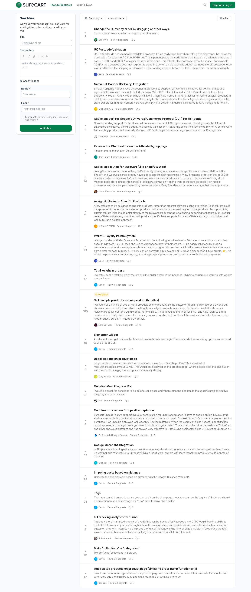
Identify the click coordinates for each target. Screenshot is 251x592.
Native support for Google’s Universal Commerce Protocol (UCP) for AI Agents (147, 118)
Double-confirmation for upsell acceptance (124, 410)
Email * (25, 102)
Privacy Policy (45, 117)
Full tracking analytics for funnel (116, 517)
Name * (25, 88)
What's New (84, 4)
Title (22, 37)
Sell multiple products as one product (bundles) (126, 300)
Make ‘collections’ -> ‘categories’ (116, 548)
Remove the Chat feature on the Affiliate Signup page (130, 146)
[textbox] (46, 68)
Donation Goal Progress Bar (113, 386)
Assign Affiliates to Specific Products (120, 201)
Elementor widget (106, 334)
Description (27, 50)
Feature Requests (61, 4)
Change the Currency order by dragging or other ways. (132, 29)
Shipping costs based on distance (117, 472)
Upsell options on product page (115, 359)
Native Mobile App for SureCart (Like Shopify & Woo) (130, 166)
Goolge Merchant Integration (114, 445)
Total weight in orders (109, 270)
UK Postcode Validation (110, 49)
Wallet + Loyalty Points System (115, 236)
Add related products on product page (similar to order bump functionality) (145, 568)
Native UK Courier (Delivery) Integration (121, 84)
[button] (93, 18)
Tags (97, 493)
